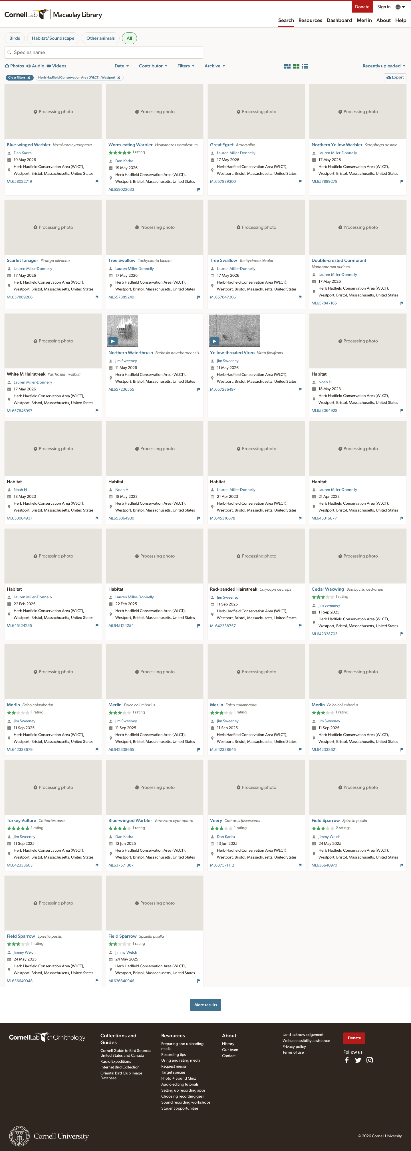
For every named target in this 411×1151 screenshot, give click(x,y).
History (228, 1044)
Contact (228, 1056)
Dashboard (339, 20)
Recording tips (173, 1055)
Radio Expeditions (115, 1062)
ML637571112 (222, 865)
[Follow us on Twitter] (358, 1060)
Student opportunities (179, 1108)
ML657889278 (324, 182)
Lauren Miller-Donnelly (236, 153)
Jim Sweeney (126, 361)
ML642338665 (121, 750)
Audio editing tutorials (180, 1084)
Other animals (100, 38)
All (129, 38)
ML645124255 (19, 626)
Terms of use (293, 1052)
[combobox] (108, 52)
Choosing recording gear (182, 1096)
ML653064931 (19, 518)
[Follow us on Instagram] (369, 1060)
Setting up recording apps (183, 1090)
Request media (173, 1066)
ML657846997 (19, 411)
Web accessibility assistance (306, 1041)
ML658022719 (19, 182)
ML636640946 (121, 981)
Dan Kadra (23, 153)
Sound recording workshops (185, 1102)
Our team (230, 1050)
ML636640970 (324, 865)
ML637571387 (121, 865)
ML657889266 (20, 297)
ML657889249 (121, 297)
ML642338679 (20, 750)
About (383, 20)
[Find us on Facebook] (346, 1060)
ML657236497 (222, 390)
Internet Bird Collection (120, 1067)
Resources (310, 20)
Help (400, 20)
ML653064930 (121, 518)
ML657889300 (223, 182)
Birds (14, 38)
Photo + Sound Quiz (178, 1078)
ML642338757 (223, 626)
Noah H (325, 382)
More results (205, 1005)
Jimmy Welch (330, 837)
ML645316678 (222, 518)
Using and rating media (180, 1060)
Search (286, 20)
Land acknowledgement (303, 1035)
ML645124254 (121, 626)
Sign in (384, 7)
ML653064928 (324, 411)
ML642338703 (324, 634)
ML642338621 (324, 750)
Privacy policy (294, 1047)
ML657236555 (121, 390)
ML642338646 (223, 750)
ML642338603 (20, 865)
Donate (362, 7)
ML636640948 (20, 981)
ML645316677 (324, 518)
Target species (173, 1072)
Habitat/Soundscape (53, 38)
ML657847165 (324, 303)
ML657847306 (223, 297)
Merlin (364, 20)
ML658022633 (121, 190)
